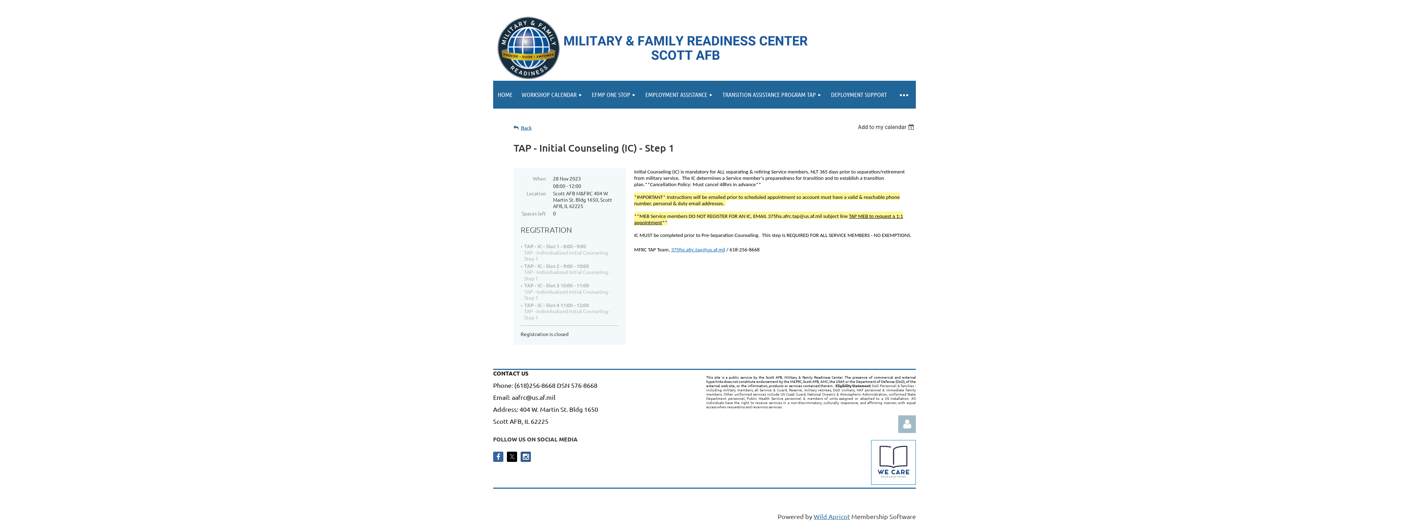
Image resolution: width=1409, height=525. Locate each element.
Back (526, 127)
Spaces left (534, 213)
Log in (907, 424)
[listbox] (887, 127)
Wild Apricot (832, 516)
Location (536, 193)
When (539, 178)
